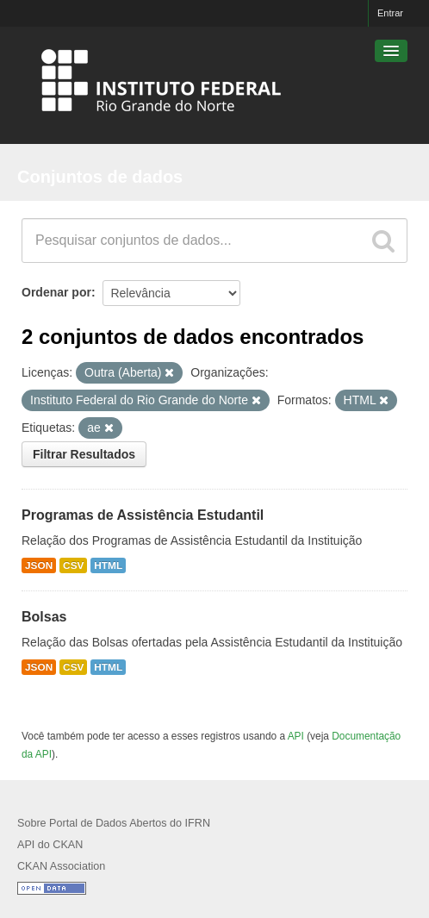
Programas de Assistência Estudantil (143, 515)
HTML (108, 565)
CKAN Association (61, 866)
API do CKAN (50, 845)
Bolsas (44, 616)
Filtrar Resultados (84, 454)
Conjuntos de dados (100, 176)
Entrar (390, 13)
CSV (73, 565)
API (296, 736)
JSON (39, 565)
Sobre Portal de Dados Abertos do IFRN (113, 823)
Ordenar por (56, 292)
